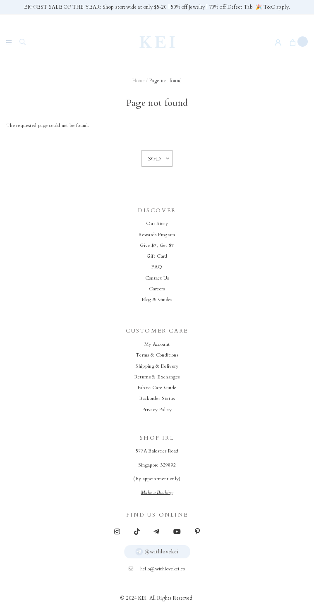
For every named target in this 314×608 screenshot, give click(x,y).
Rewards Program (157, 235)
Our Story (157, 223)
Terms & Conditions (157, 355)
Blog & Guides (157, 300)
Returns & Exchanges (157, 377)
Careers (157, 289)
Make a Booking (157, 492)
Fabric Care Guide (157, 388)
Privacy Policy (157, 410)
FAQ (156, 267)
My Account (157, 344)
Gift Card (156, 256)
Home (138, 80)
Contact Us (157, 278)
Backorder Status (157, 398)
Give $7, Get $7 (157, 245)
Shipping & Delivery (157, 366)
